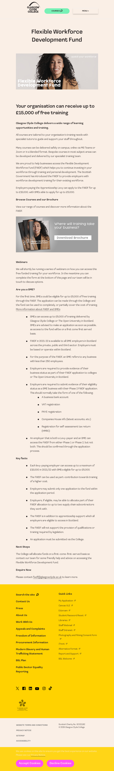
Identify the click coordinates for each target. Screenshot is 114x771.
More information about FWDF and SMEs (38, 309)
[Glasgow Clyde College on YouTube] (37, 689)
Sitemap (20, 736)
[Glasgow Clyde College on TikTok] (50, 689)
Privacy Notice (38, 755)
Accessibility (23, 741)
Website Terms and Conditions (32, 725)
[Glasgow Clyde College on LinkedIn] (30, 689)
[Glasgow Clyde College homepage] (33, 7)
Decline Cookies (60, 763)
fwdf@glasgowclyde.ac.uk (47, 577)
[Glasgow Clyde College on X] (17, 689)
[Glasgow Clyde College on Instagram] (44, 689)
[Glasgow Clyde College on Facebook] (24, 689)
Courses (57, 11)
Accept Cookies (29, 763)
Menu (85, 11)
